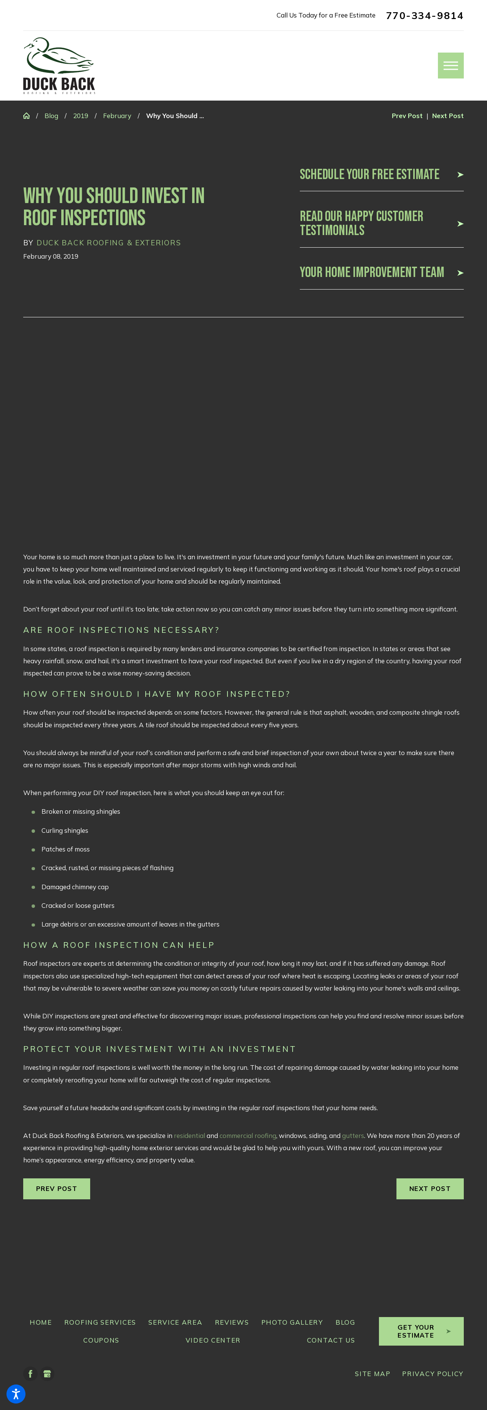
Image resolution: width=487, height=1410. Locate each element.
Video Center (213, 1340)
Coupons (101, 1340)
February (117, 116)
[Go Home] (29, 115)
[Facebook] (30, 1374)
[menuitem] (37, 1322)
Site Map (373, 1374)
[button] (15, 1394)
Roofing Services (100, 1322)
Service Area (175, 1322)
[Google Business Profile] (47, 1374)
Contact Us (331, 1340)
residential (189, 1136)
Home (41, 1322)
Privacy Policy (433, 1374)
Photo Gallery (292, 1322)
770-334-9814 (425, 15)
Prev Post (56, 1188)
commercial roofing (248, 1136)
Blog (51, 116)
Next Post (430, 1188)
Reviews (232, 1322)
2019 (80, 116)
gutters (353, 1136)
